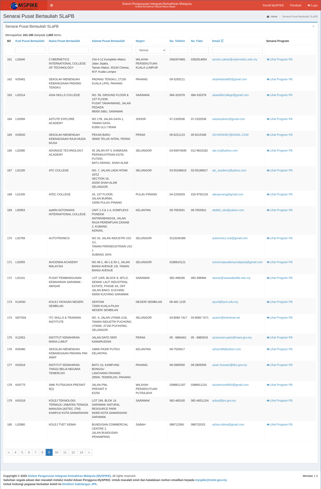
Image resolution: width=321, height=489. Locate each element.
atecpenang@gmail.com (227, 194)
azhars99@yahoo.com (226, 349)
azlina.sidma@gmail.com (228, 424)
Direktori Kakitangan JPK (79, 484)
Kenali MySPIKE (273, 5)
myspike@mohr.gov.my (211, 480)
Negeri (140, 41)
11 (65, 452)
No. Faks (197, 41)
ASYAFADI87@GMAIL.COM (230, 134)
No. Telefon (177, 41)
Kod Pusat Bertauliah (29, 41)
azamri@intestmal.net (226, 317)
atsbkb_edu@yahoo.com (228, 210)
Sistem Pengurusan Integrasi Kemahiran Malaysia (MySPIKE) (69, 476)
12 (73, 452)
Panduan (295, 5)
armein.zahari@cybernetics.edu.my (234, 59)
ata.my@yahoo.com (225, 150)
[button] (51, 5)
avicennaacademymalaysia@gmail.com (237, 262)
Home (272, 16)
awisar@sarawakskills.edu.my (231, 278)
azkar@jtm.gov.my (224, 400)
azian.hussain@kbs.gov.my (229, 365)
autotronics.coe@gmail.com (230, 238)
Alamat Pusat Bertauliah (108, 41)
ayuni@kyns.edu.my (225, 301)
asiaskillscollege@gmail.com (230, 95)
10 (56, 452)
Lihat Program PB (279, 59)
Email (216, 41)
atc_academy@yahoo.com (229, 170)
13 (81, 452)
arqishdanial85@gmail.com (229, 79)
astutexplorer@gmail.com (228, 119)
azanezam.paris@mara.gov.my (232, 337)
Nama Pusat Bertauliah (64, 41)
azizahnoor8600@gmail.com (230, 384)
